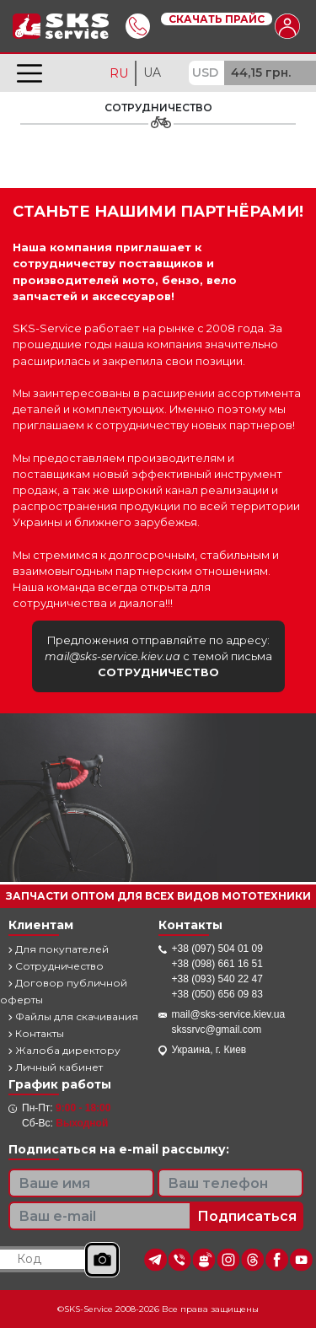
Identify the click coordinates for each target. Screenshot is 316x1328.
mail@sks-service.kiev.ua (229, 1014)
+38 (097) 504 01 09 (217, 948)
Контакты (36, 1033)
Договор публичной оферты (63, 991)
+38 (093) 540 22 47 (217, 979)
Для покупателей (58, 949)
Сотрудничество (56, 966)
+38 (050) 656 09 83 (217, 994)
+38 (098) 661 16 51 (217, 964)
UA (152, 72)
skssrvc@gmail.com (217, 1029)
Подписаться (247, 1216)
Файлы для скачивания (73, 1016)
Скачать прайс (217, 19)
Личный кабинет (55, 1067)
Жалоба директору (64, 1050)
